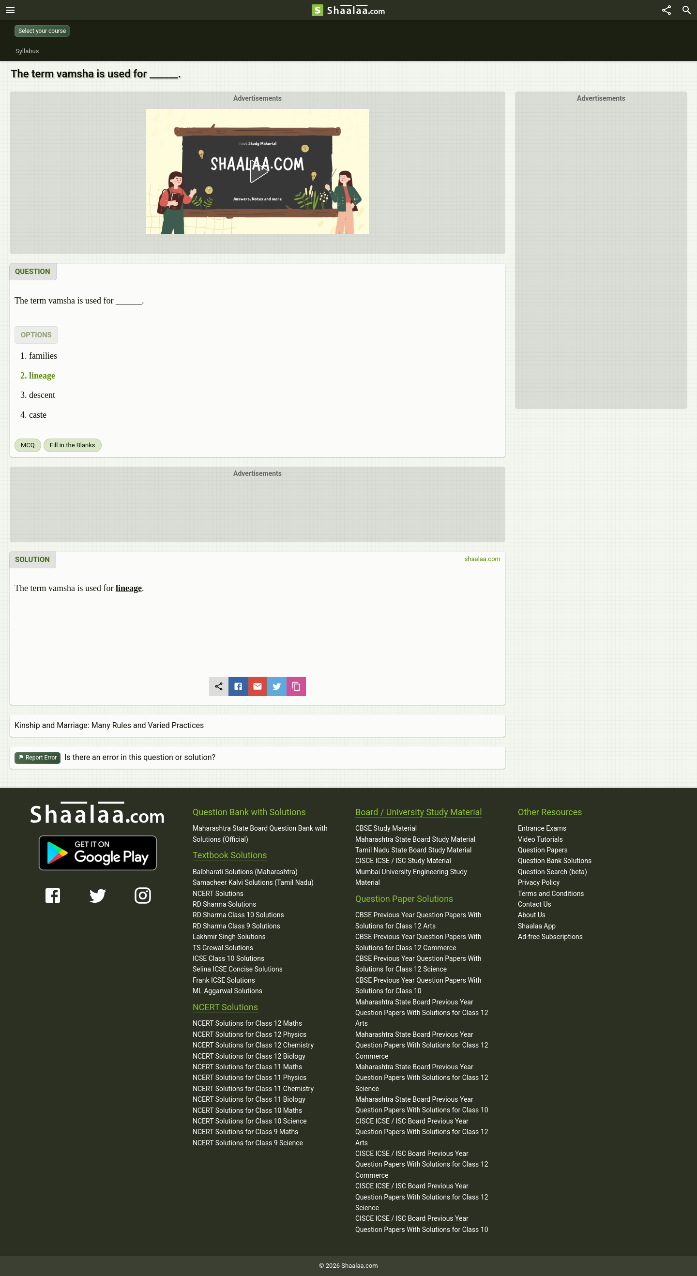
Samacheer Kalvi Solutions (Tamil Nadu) (253, 882)
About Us (531, 915)
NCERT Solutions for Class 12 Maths (247, 1023)
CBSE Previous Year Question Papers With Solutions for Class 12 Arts (418, 920)
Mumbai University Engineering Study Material (411, 877)
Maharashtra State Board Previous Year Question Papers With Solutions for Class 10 (421, 1104)
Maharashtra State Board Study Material (415, 839)
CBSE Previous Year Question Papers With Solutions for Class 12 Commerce (418, 942)
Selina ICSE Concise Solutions (238, 969)
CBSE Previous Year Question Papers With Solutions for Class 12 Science (418, 964)
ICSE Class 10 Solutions (228, 958)
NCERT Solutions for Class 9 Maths (245, 1132)
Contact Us (534, 904)
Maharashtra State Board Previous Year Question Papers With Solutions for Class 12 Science (421, 1078)
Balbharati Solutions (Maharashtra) (245, 872)
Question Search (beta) (552, 872)
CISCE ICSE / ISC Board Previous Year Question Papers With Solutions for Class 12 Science (421, 1197)
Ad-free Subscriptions (550, 937)
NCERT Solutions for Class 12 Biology (249, 1056)
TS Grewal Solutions (223, 948)
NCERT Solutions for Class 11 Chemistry (253, 1089)
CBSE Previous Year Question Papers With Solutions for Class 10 (418, 985)
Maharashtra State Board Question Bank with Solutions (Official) (260, 833)
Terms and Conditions (551, 893)
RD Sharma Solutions (224, 904)
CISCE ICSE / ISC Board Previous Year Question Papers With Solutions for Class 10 (421, 1224)
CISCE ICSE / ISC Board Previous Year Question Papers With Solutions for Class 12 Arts (421, 1132)
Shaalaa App (537, 926)
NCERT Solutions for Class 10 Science (250, 1121)
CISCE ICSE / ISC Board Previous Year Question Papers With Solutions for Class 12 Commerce (421, 1164)
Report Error (37, 757)
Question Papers (543, 850)
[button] (257, 171)
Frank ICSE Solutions (224, 980)
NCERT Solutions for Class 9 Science (248, 1143)
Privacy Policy (539, 882)
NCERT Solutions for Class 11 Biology (249, 1099)
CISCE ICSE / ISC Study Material (403, 861)
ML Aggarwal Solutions (227, 991)
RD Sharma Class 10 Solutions (238, 915)
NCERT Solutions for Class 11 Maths (247, 1067)
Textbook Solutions (230, 855)
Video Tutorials (540, 839)
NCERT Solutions (218, 893)
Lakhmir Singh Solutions (229, 937)
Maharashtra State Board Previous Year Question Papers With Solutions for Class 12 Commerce (421, 1045)
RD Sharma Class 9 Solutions (236, 926)
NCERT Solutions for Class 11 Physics (249, 1077)
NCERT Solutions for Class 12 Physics (249, 1034)
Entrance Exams (542, 828)
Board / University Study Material (418, 812)
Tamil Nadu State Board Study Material (413, 850)
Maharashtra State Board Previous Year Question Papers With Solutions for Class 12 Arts (421, 1013)
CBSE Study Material (386, 828)
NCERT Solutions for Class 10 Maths (247, 1110)
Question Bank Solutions (554, 861)
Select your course (42, 31)
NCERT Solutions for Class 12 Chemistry (253, 1045)
